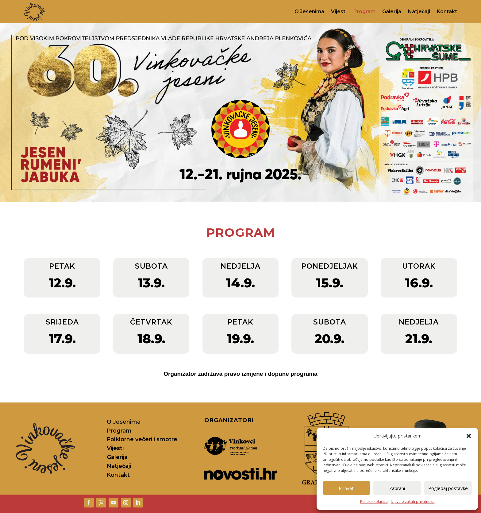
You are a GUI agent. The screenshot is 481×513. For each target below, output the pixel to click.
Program (364, 11)
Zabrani (397, 488)
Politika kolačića (374, 501)
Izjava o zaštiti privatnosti (413, 501)
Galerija (391, 11)
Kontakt (447, 11)
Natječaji (419, 11)
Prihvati (347, 488)
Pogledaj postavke (448, 488)
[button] (469, 436)
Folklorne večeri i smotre (142, 439)
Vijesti (339, 11)
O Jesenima (309, 11)
